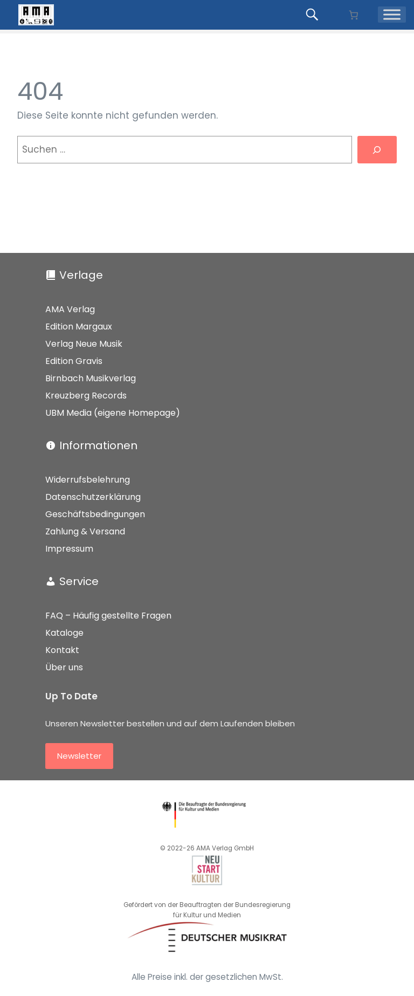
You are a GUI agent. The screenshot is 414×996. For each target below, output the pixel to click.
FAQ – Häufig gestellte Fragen (108, 615)
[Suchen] (377, 149)
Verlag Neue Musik (83, 344)
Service (79, 581)
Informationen (98, 445)
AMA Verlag (70, 309)
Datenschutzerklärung (93, 497)
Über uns (64, 667)
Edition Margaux (78, 326)
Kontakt (62, 650)
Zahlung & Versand (85, 531)
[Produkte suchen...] (314, 14)
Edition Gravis (73, 361)
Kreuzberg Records (86, 395)
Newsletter (79, 755)
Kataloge (64, 633)
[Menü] (392, 15)
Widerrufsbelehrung (87, 479)
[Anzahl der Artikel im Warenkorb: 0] (353, 14)
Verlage (81, 275)
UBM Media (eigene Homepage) (112, 413)
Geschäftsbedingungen (95, 514)
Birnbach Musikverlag (90, 378)
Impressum (69, 548)
